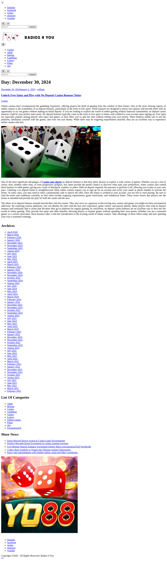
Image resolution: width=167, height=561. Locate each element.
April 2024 (12, 294)
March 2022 (13, 361)
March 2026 (13, 235)
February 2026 (14, 237)
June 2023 (12, 321)
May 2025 (12, 259)
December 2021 (14, 369)
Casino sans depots (52, 182)
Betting (10, 55)
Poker (10, 63)
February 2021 (14, 391)
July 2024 (12, 286)
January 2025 (13, 270)
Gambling (12, 58)
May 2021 (12, 385)
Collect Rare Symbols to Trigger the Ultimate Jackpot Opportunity (39, 450)
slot (9, 66)
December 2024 (14, 272)
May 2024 (12, 291)
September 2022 (15, 345)
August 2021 (13, 377)
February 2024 (14, 299)
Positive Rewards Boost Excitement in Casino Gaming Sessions (37, 443)
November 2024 (15, 275)
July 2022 (12, 350)
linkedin (11, 7)
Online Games (14, 420)
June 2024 (12, 288)
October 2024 (13, 278)
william (41, 89)
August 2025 (13, 251)
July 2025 (12, 253)
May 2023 (12, 323)
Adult (10, 52)
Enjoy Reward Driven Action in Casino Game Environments (36, 440)
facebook (11, 10)
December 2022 (14, 337)
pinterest (11, 15)
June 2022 (12, 353)
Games (10, 414)
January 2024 (13, 302)
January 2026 (13, 240)
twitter (10, 13)
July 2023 (12, 318)
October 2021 (13, 375)
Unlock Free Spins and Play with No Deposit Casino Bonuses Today (41, 95)
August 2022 (13, 348)
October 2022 (13, 342)
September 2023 (15, 313)
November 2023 (15, 307)
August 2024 (13, 283)
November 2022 (15, 340)
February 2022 (14, 364)
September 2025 (15, 248)
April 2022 (12, 358)
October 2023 (13, 310)
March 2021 (13, 388)
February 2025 (14, 267)
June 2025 (12, 256)
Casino (10, 49)
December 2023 (14, 305)
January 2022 (13, 367)
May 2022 (12, 356)
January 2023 (13, 334)
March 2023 (13, 329)
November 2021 (15, 372)
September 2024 (15, 280)
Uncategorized (14, 428)
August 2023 (13, 315)
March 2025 (13, 264)
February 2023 (14, 331)
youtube (11, 18)
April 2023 (12, 326)
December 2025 (14, 243)
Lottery (10, 60)
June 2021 (12, 383)
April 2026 (12, 232)
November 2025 (15, 245)
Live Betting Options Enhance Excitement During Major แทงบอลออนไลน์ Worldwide (49, 446)
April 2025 (12, 261)
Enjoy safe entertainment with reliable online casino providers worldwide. (42, 452)
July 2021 (12, 380)
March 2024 (13, 296)
